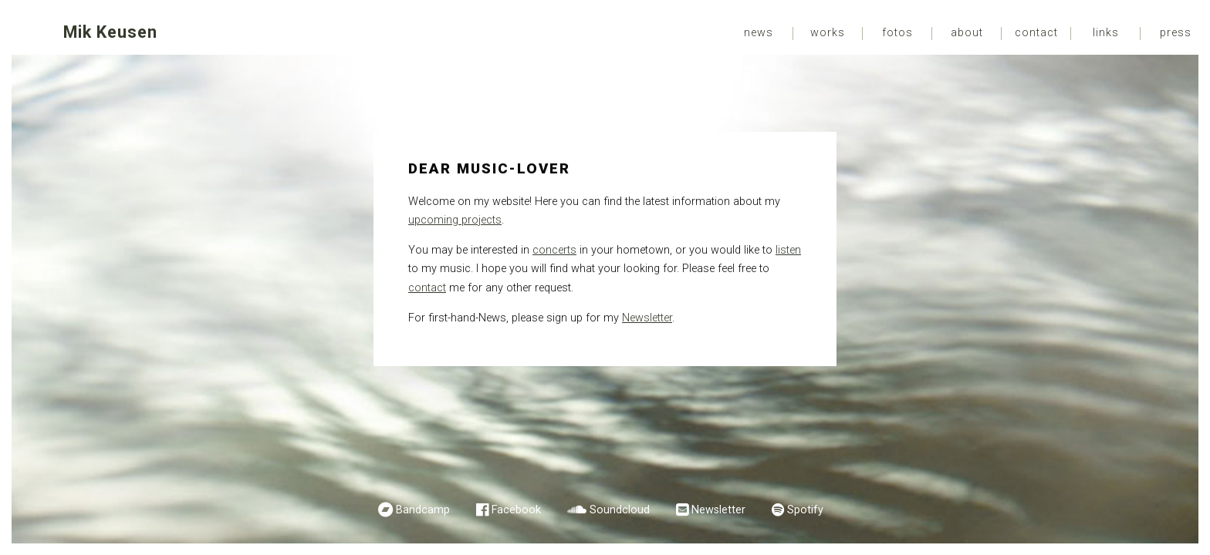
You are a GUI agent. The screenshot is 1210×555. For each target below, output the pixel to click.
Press (1175, 33)
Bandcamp (423, 509)
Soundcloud (620, 509)
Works (827, 33)
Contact (1036, 33)
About (967, 33)
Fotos (897, 33)
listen (788, 250)
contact (427, 287)
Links (1106, 33)
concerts (554, 250)
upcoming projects (455, 220)
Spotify (805, 509)
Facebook (516, 509)
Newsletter (647, 318)
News (758, 33)
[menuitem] (758, 33)
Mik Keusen (110, 32)
